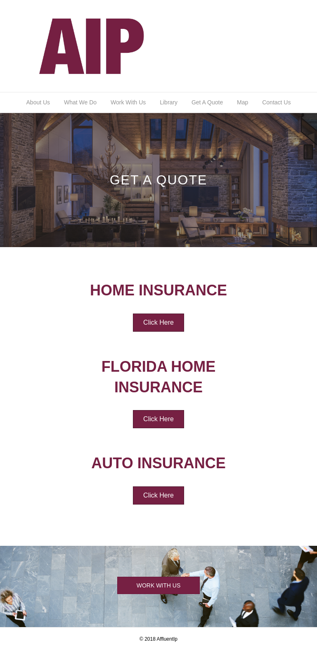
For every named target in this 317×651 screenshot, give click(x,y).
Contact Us (276, 102)
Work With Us (128, 102)
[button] (158, 323)
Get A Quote (207, 102)
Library (168, 102)
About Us (38, 102)
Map (242, 102)
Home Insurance (158, 290)
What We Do (80, 102)
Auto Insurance (158, 463)
